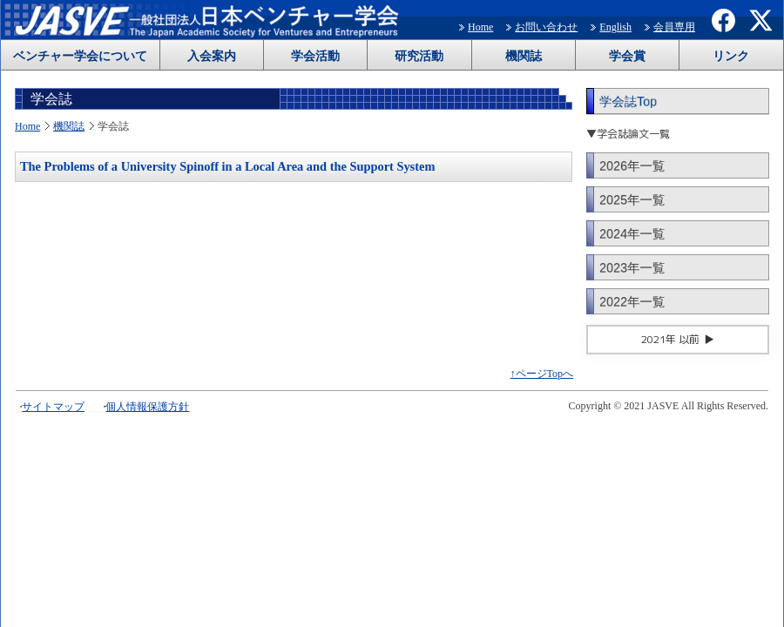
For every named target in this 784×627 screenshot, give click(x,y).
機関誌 (523, 56)
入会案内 (211, 56)
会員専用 (674, 27)
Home (480, 27)
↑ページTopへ (542, 373)
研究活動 (419, 56)
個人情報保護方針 (147, 407)
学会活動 (315, 56)
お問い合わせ (546, 27)
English (615, 27)
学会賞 (627, 56)
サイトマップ (53, 407)
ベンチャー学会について (80, 56)
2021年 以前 (670, 339)
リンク (731, 56)
